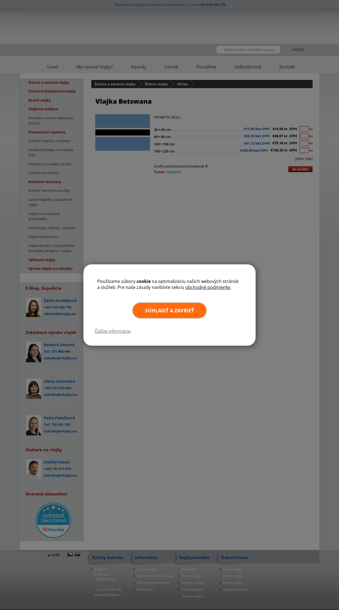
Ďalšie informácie (113, 331)
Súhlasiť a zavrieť (169, 310)
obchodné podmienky (207, 287)
